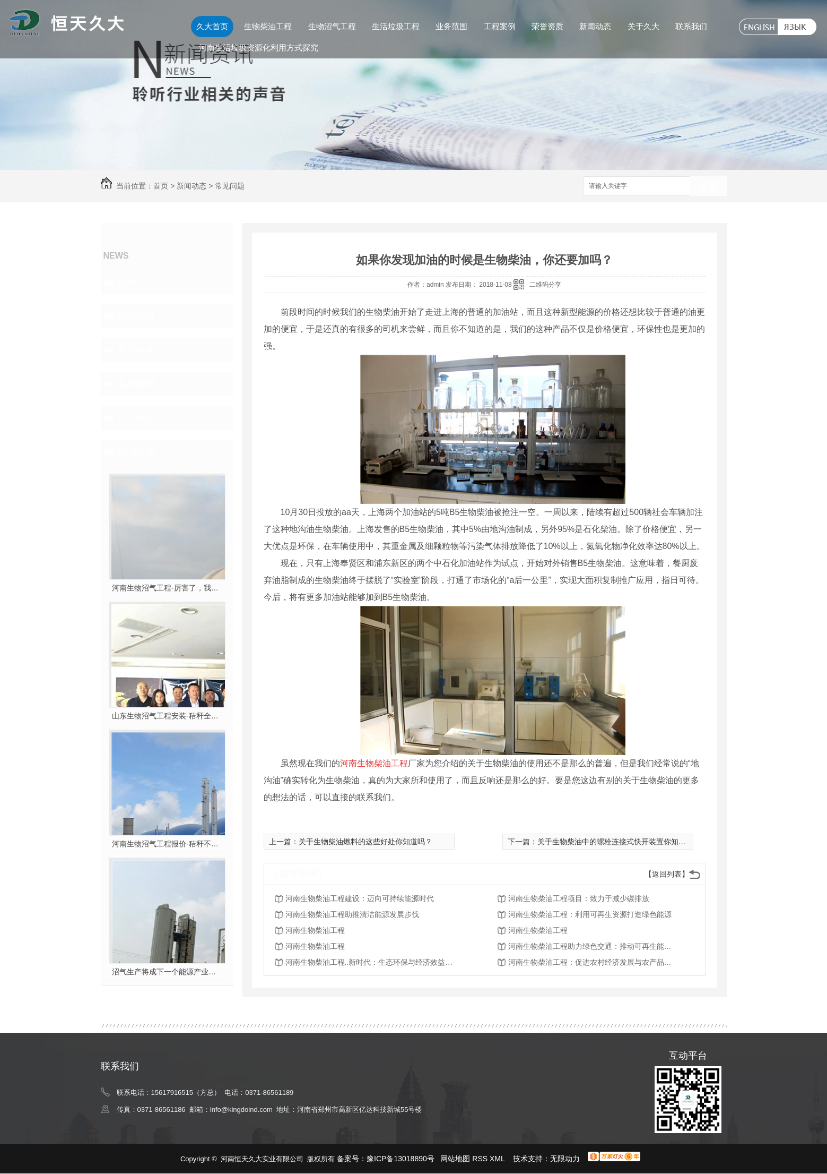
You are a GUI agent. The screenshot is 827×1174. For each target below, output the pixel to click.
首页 (160, 186)
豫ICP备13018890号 (400, 1158)
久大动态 (136, 418)
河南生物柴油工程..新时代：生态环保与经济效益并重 (370, 962)
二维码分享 (545, 284)
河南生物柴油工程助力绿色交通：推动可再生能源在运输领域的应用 (593, 946)
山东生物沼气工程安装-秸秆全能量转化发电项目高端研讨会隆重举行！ (167, 716)
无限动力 (565, 1158)
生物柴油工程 (268, 26)
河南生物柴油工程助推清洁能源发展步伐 (352, 914)
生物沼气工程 (332, 26)
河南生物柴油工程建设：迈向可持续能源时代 (359, 898)
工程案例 (500, 26)
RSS (481, 1158)
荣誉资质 (547, 26)
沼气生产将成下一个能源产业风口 (167, 971)
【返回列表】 (667, 874)
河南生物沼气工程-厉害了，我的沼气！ (167, 588)
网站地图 (455, 1158)
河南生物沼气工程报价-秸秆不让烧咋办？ (167, 843)
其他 (126, 282)
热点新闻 (136, 384)
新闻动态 (595, 26)
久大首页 (212, 26)
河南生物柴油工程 (315, 930)
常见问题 (230, 186)
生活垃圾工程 (396, 26)
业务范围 (451, 26)
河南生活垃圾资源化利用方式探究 (258, 47)
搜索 (708, 186)
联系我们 (691, 26)
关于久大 (643, 26)
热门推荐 (136, 452)
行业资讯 (136, 316)
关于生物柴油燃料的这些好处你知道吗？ (365, 841)
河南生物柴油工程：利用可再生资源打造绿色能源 (590, 914)
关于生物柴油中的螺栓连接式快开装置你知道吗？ (619, 841)
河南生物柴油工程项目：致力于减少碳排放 (578, 898)
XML (498, 1158)
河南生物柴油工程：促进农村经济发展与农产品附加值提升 (593, 962)
